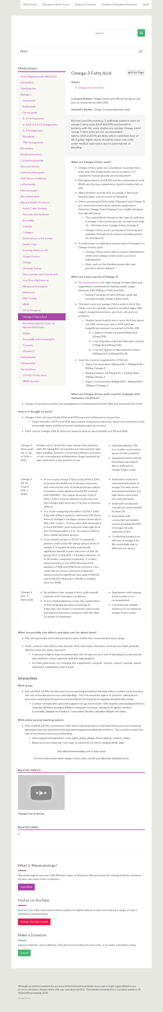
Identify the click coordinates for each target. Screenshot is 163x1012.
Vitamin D (28, 351)
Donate (24, 952)
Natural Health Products (35, 202)
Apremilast (27, 82)
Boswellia (28, 220)
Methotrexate (29, 190)
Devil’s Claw (30, 244)
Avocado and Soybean (36, 214)
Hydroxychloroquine (33, 172)
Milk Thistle (30, 298)
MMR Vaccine (31, 381)
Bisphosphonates (31, 154)
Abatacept (29, 100)
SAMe (26, 333)
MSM (26, 304)
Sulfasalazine (28, 357)
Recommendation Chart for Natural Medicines (39, 325)
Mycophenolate (30, 196)
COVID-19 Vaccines (35, 375)
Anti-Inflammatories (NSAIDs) (39, 76)
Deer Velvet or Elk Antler (38, 238)
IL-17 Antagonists (33, 118)
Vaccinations (28, 369)
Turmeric (28, 345)
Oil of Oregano (32, 310)
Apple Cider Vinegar (35, 208)
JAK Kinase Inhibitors (34, 178)
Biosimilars (27, 148)
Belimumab (29, 106)
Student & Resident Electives (119, 4)
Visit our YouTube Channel (34, 921)
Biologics (26, 94)
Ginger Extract (31, 256)
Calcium (27, 226)
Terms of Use (24, 998)
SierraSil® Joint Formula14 (38, 339)
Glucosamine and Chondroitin (40, 274)
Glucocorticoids (30, 166)
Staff (146, 4)
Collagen (28, 232)
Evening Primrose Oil (35, 250)
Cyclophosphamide (32, 160)
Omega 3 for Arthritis (91, 87)
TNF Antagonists (33, 142)
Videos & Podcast (85, 4)
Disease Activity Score (55, 4)
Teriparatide (28, 363)
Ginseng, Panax (32, 268)
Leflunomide (28, 184)
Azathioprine (28, 88)
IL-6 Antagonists (33, 130)
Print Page (136, 72)
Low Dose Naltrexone (36, 280)
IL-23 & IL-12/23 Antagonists (40, 124)
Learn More (26, 887)
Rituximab (29, 136)
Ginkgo (27, 262)
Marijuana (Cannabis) (35, 286)
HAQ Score (30, 4)
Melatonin (29, 292)
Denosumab (30, 112)
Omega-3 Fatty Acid (35, 316)
